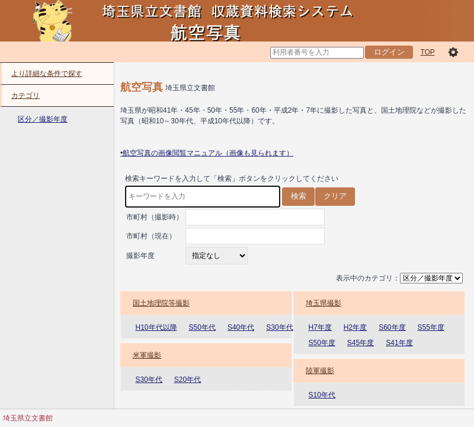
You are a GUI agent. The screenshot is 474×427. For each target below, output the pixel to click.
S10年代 (322, 395)
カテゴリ (25, 95)
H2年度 (355, 327)
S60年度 (392, 327)
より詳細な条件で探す (46, 73)
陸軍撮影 (320, 371)
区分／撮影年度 (43, 119)
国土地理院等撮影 (161, 303)
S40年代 (241, 327)
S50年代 (202, 327)
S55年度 (431, 327)
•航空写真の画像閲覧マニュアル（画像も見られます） (206, 153)
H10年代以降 (156, 327)
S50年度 (322, 343)
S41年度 (399, 343)
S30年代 (279, 327)
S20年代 (187, 379)
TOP (427, 52)
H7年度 (320, 327)
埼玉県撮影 (323, 303)
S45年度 (360, 343)
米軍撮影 (147, 355)
